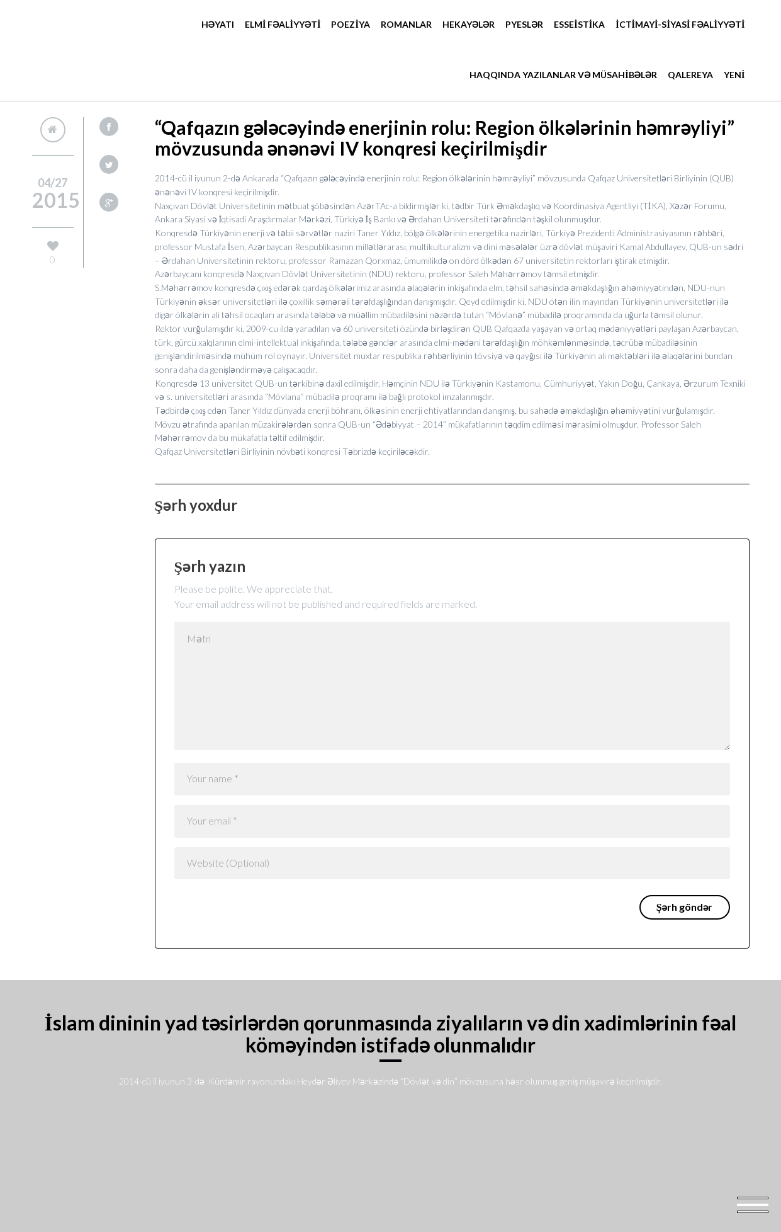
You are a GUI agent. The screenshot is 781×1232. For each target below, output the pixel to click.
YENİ (734, 74)
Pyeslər (524, 24)
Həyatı (217, 24)
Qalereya (690, 74)
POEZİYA (350, 24)
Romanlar (406, 24)
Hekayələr (468, 24)
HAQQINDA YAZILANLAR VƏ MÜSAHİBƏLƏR (563, 74)
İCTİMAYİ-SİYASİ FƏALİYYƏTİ (679, 24)
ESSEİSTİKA (579, 24)
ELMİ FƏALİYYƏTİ (283, 24)
